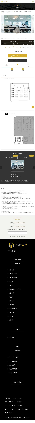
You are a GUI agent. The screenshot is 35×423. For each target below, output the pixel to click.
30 (20, 47)
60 (5, 47)
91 (9, 47)
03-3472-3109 (20, 223)
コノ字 (23, 70)
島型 (28, 66)
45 (13, 46)
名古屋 (18, 329)
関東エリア (29, 157)
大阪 (17, 347)
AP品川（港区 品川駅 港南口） (11, 157)
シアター (17, 66)
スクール (6, 65)
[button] (1, 167)
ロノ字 (12, 70)
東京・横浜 (17, 259)
